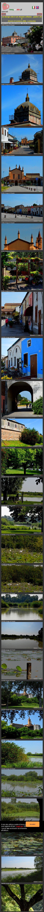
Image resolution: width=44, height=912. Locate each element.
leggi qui (19, 826)
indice (4, 14)
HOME (39, 14)
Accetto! (32, 824)
